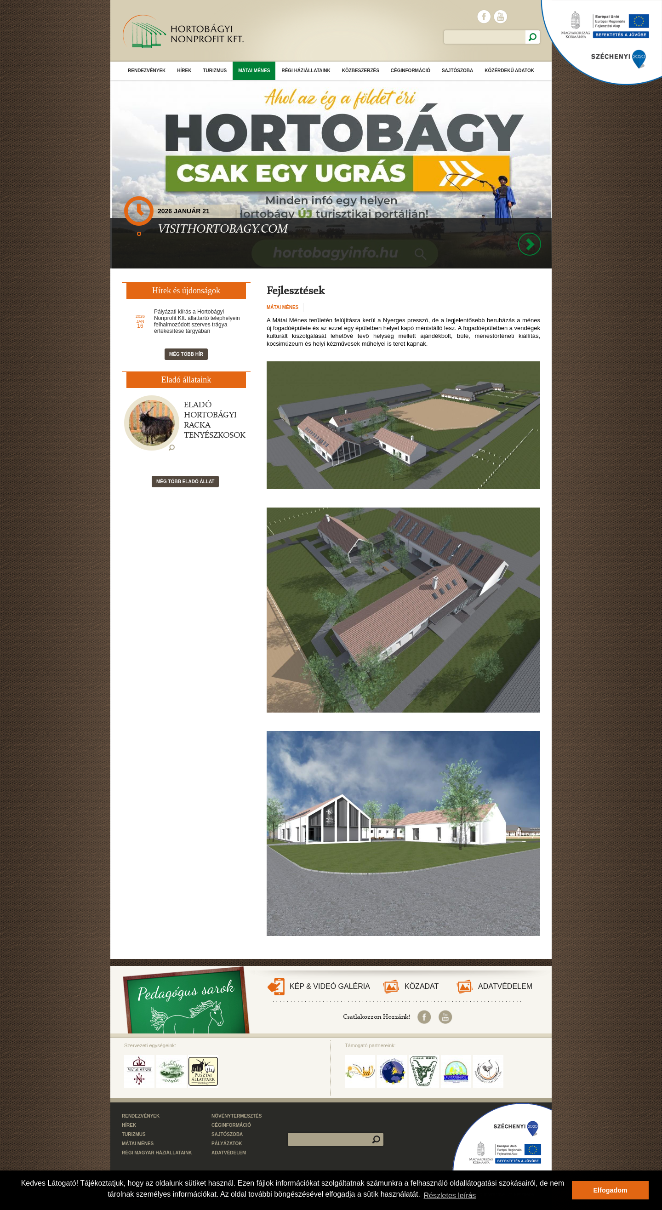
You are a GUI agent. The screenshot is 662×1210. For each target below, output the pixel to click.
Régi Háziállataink (305, 70)
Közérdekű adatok (509, 70)
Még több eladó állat (185, 481)
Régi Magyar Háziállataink (157, 1152)
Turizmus (215, 70)
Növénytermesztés (236, 1116)
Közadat (422, 986)
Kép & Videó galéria (330, 986)
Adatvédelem (505, 986)
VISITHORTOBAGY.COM (223, 229)
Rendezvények (147, 70)
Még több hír (186, 354)
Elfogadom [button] (611, 1190)
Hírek (184, 70)
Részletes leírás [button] (450, 1195)
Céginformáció (410, 70)
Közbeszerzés (360, 70)
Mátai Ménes (254, 70)
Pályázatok (226, 1143)
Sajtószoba (457, 70)
